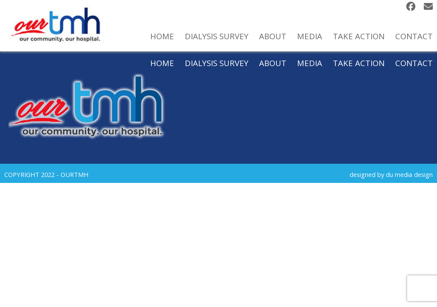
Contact (414, 63)
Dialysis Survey (216, 63)
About (272, 63)
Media (309, 63)
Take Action (359, 63)
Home (162, 63)
